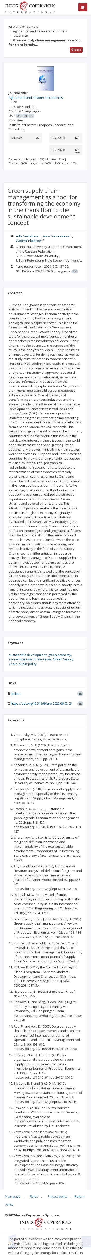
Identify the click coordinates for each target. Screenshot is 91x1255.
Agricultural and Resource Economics (40, 31)
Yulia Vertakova (27, 236)
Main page (12, 1196)
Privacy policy (57, 1196)
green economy (59, 655)
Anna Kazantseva (56, 236)
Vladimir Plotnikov (29, 240)
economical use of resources (30, 659)
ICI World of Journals (23, 26)
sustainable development (28, 655)
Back (76, 49)
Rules (34, 1196)
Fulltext (16, 693)
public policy (28, 664)
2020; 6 (21, 35)
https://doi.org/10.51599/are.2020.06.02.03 (41, 703)
